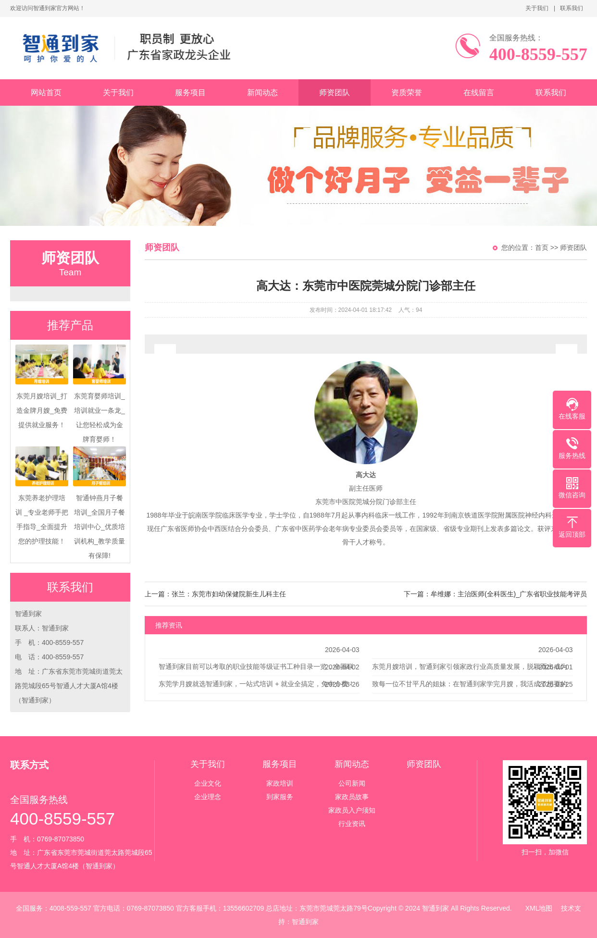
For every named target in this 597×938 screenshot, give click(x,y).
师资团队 (334, 92)
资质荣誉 (406, 92)
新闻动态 (262, 92)
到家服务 (279, 796)
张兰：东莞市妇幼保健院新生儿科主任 (229, 594)
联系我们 (571, 8)
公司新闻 (351, 783)
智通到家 (305, 922)
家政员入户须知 (351, 810)
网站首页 (46, 92)
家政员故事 (352, 796)
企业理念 (207, 796)
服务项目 (190, 92)
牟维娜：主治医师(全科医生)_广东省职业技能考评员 (509, 594)
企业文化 (207, 783)
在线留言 (478, 92)
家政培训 (279, 783)
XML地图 (539, 908)
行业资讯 (351, 823)
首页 (541, 247)
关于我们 (536, 8)
